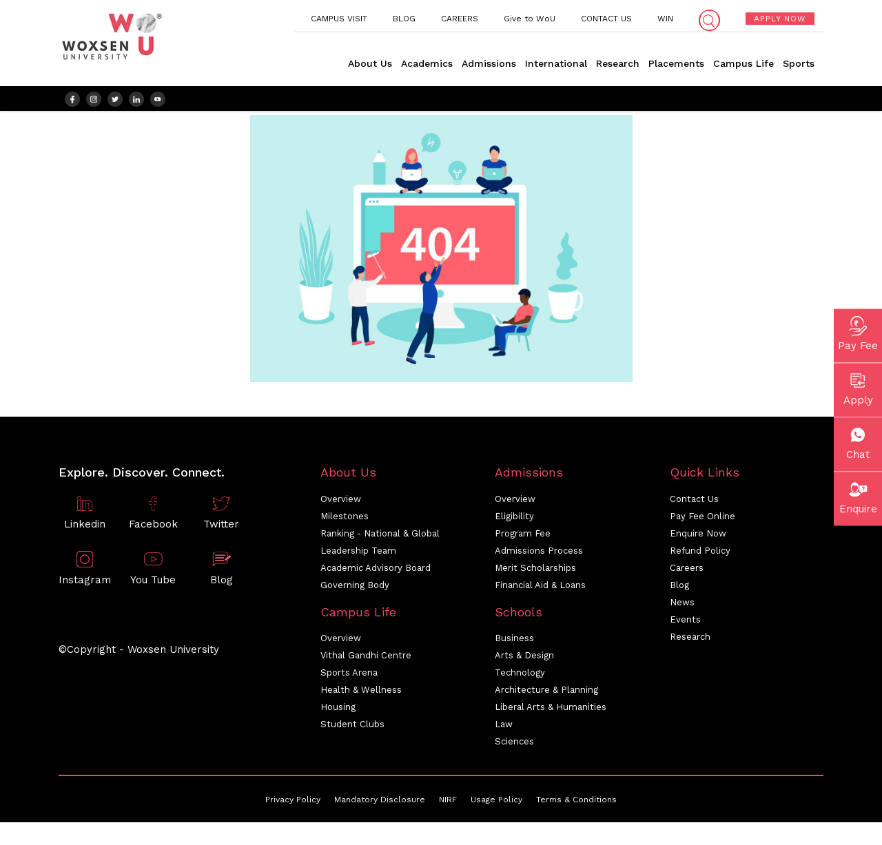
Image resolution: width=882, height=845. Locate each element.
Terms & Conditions (576, 806)
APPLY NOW (780, 18)
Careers (687, 573)
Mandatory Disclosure (379, 806)
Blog (679, 590)
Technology (520, 679)
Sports (798, 63)
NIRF (448, 806)
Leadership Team (358, 556)
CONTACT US (606, 18)
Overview (340, 504)
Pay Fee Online (702, 522)
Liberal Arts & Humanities (550, 713)
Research (617, 63)
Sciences (514, 747)
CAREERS (459, 18)
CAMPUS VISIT (339, 18)
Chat (858, 440)
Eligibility (514, 522)
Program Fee (523, 539)
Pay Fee (858, 332)
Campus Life (743, 63)
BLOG (404, 18)
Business (514, 644)
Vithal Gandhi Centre (365, 661)
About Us (370, 63)
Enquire (858, 495)
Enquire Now (698, 539)
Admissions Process (539, 556)
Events (685, 625)
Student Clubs (352, 730)
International (556, 63)
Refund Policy (700, 556)
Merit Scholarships (535, 573)
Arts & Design (524, 661)
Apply (858, 386)
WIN (665, 18)
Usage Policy (496, 806)
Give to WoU (529, 18)
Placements (676, 63)
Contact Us (694, 504)
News (682, 608)
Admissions (489, 63)
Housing (338, 713)
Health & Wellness (361, 696)
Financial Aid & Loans (540, 590)
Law (504, 730)
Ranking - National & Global (380, 539)
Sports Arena (349, 679)
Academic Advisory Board (375, 573)
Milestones (344, 522)
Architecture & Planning (546, 696)
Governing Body (354, 590)
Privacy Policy (292, 806)
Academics (427, 63)
